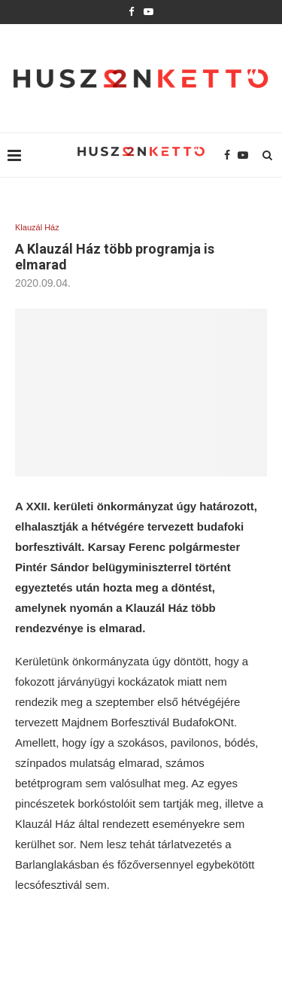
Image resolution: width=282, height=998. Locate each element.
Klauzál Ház (37, 227)
